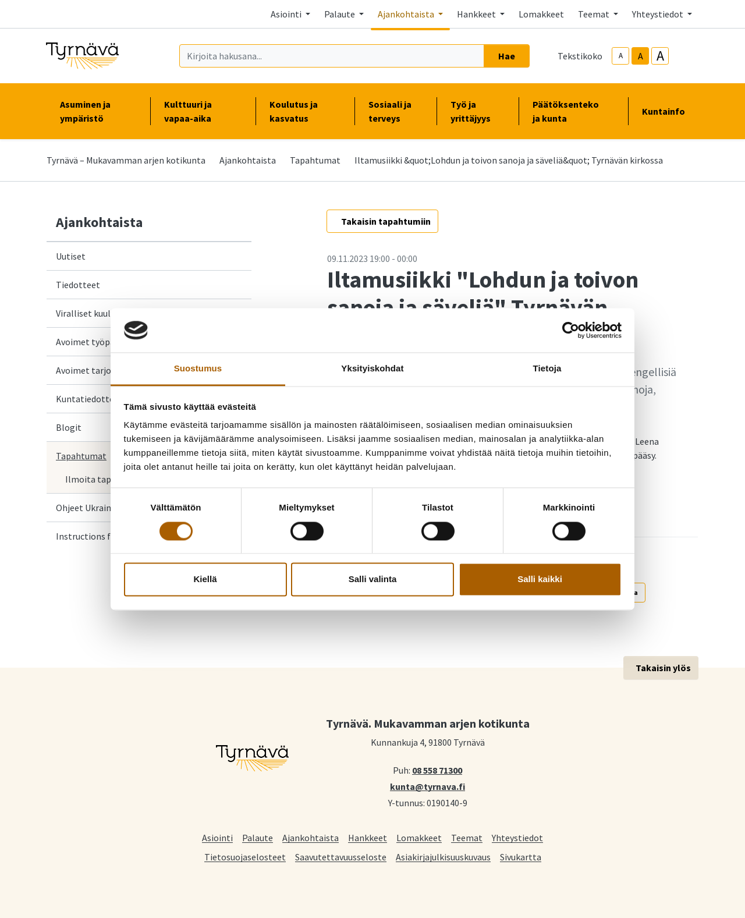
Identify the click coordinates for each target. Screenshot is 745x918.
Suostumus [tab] (198, 369)
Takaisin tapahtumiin (386, 221)
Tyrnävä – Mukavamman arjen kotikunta (126, 160)
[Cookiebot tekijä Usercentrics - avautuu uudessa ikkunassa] (571, 330)
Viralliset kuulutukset (98, 313)
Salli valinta (373, 579)
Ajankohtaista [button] (407, 14)
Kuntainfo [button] (668, 111)
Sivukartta (520, 856)
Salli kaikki (539, 579)
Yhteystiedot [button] (658, 14)
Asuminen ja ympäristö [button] (98, 111)
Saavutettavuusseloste (340, 856)
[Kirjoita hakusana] (331, 56)
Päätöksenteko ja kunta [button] (573, 111)
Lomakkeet (541, 14)
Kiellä (205, 579)
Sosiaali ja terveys (389, 111)
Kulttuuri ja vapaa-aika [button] (202, 111)
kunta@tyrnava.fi (427, 786)
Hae (506, 56)
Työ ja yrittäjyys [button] (477, 111)
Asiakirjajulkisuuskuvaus (443, 856)
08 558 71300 (437, 769)
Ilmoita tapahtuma (104, 479)
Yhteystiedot (517, 837)
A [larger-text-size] (660, 56)
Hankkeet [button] (477, 14)
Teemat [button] (594, 14)
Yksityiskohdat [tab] (372, 369)
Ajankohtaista (247, 160)
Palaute (257, 837)
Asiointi (217, 837)
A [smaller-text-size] (621, 56)
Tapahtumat (315, 160)
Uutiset (71, 256)
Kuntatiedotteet (89, 399)
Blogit (68, 427)
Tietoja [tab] (547, 369)
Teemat (467, 837)
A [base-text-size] (640, 56)
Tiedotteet (78, 284)
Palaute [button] (340, 14)
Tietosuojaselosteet (245, 856)
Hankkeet (367, 837)
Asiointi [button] (287, 14)
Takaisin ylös (663, 668)
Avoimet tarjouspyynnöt (104, 370)
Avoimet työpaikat (93, 342)
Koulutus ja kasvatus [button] (304, 111)
